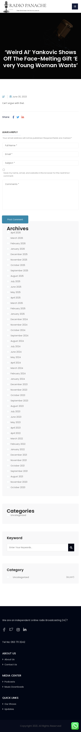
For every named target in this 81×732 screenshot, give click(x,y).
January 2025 (18, 313)
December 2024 (19, 319)
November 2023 (19, 389)
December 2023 (19, 384)
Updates (9, 709)
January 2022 (18, 449)
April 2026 (16, 232)
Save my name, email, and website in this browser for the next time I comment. (36, 174)
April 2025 (16, 297)
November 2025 (19, 259)
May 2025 (16, 292)
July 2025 (15, 281)
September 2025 (19, 270)
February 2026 (18, 243)
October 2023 (18, 395)
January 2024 (18, 378)
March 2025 (17, 303)
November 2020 (19, 481)
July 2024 (16, 346)
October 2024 (18, 330)
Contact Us (11, 664)
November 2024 (19, 324)
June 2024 (16, 351)
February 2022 (18, 443)
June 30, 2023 (19, 96)
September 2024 (19, 335)
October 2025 (18, 265)
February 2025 (18, 308)
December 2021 (19, 454)
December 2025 (19, 254)
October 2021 (18, 465)
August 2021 (17, 476)
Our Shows (10, 704)
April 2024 (16, 362)
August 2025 (17, 275)
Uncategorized (18, 515)
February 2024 (18, 373)
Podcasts (10, 681)
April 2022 (16, 433)
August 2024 (17, 341)
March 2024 (17, 368)
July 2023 (15, 411)
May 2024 (16, 357)
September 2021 (19, 471)
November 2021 (19, 460)
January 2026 (18, 248)
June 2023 (16, 416)
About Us (10, 659)
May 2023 (16, 422)
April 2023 (16, 427)
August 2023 (17, 406)
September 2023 (19, 400)
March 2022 (17, 438)
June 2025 (16, 286)
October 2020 (18, 487)
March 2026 (17, 238)
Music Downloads (14, 686)
